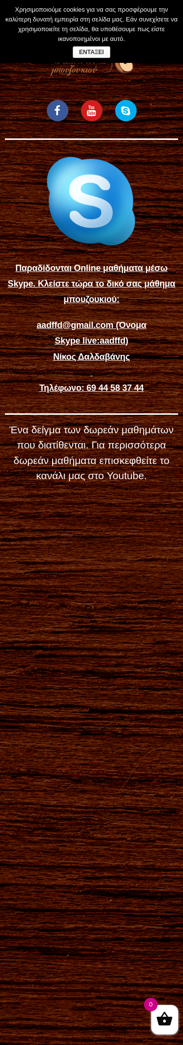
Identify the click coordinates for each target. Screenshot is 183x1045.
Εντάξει (91, 52)
